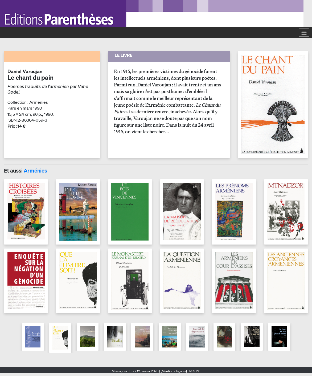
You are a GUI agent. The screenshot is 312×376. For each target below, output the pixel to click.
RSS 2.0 (194, 371)
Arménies (35, 170)
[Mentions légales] (174, 371)
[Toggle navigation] (304, 33)
